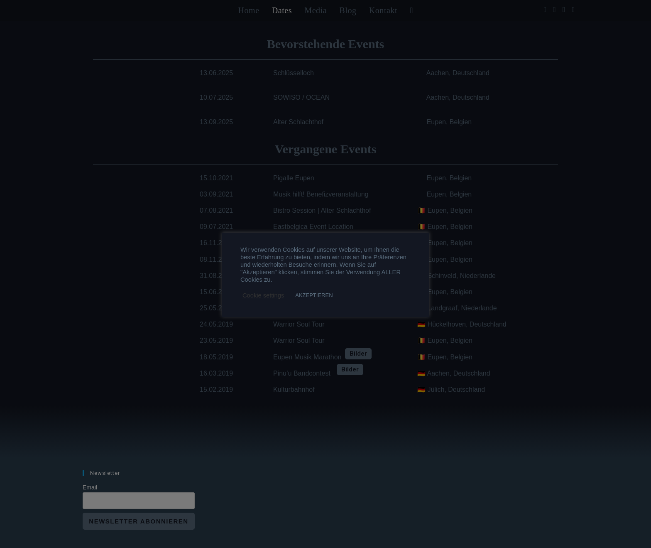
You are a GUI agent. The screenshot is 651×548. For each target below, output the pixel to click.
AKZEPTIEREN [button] (314, 295)
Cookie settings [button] (263, 295)
